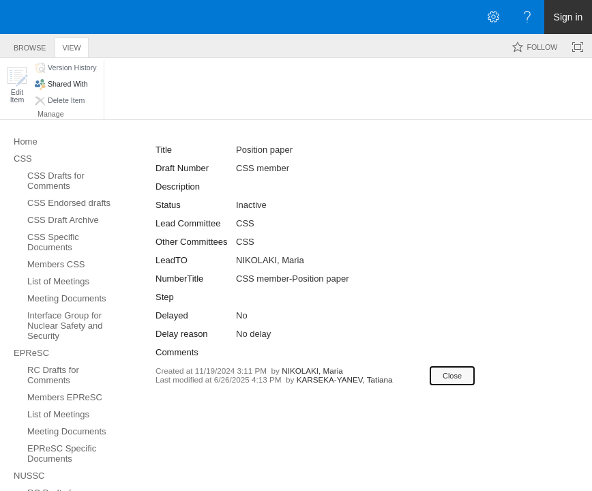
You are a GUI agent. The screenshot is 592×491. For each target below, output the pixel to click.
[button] (17, 84)
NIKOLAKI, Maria (270, 260)
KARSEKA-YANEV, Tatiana (345, 379)
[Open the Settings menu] (493, 17)
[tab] (29, 45)
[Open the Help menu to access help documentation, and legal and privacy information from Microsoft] (527, 17)
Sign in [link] (568, 17)
